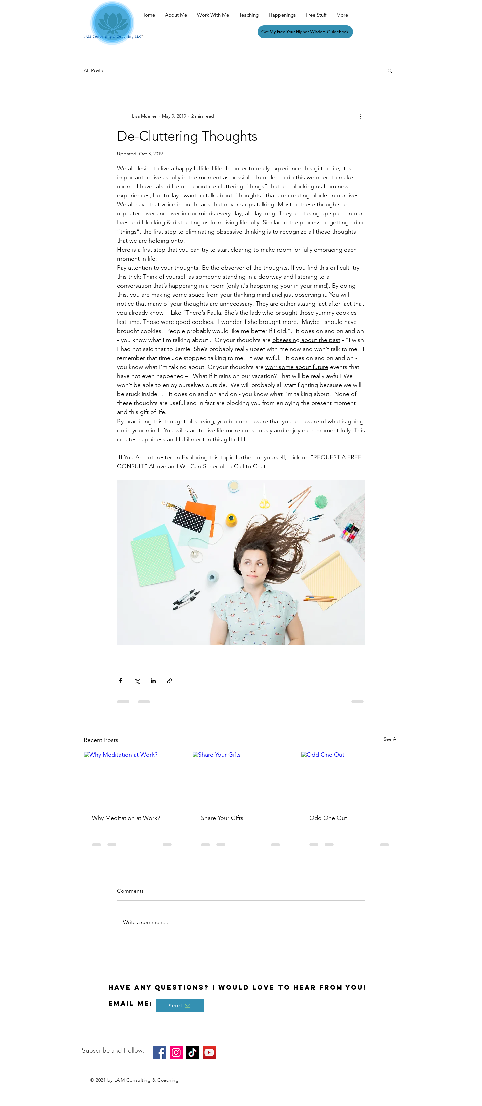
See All (391, 739)
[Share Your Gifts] (241, 779)
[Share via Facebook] (120, 681)
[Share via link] (169, 681)
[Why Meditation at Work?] (132, 779)
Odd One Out (328, 818)
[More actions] (361, 116)
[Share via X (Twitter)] (137, 681)
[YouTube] (209, 1052)
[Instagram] (176, 1052)
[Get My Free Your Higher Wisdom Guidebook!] (305, 31)
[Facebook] (159, 1052)
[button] (390, 70)
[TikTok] (192, 1052)
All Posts (93, 70)
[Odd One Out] (349, 779)
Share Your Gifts (222, 818)
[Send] (180, 1005)
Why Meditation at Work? (126, 818)
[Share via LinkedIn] (153, 681)
